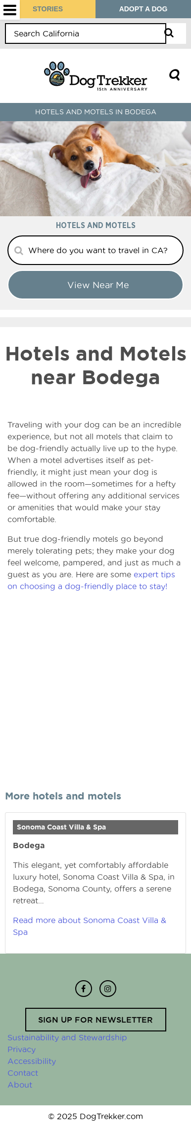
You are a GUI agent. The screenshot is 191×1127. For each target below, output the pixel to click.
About (19, 1084)
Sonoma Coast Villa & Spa (61, 827)
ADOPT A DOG (143, 9)
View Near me (98, 285)
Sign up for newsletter (95, 1019)
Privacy (21, 1049)
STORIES (48, 9)
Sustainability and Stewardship (67, 1037)
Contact (22, 1072)
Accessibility (31, 1061)
